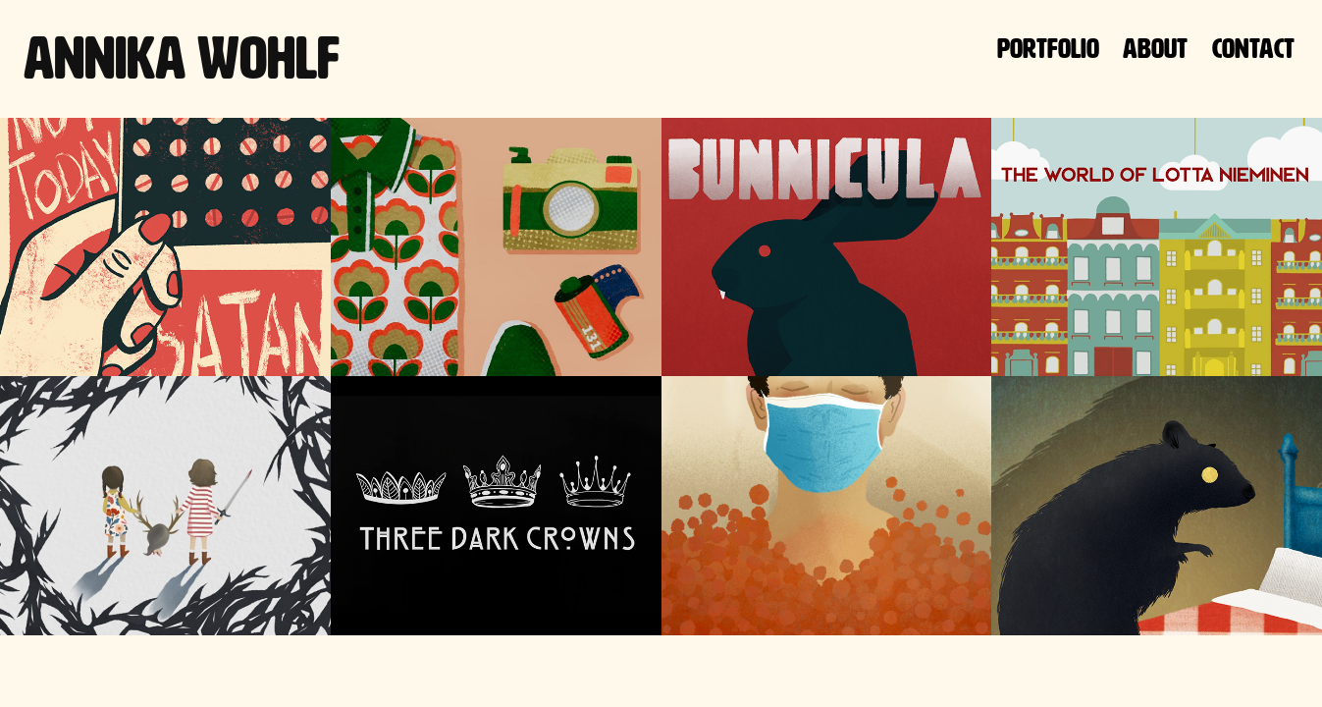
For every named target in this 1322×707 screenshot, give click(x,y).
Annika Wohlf (182, 58)
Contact (1253, 48)
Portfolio (1048, 48)
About (1155, 48)
